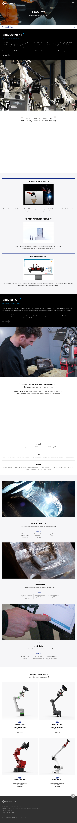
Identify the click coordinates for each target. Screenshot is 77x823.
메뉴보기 (73, 3)
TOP (73, 796)
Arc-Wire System (7, 27)
